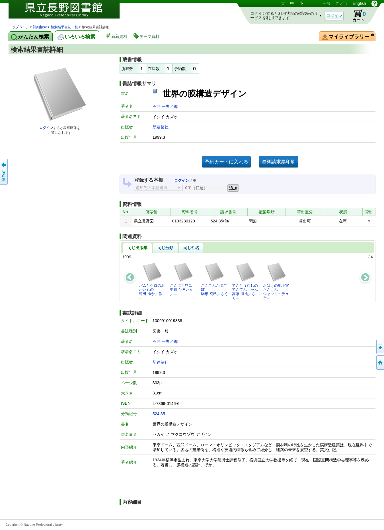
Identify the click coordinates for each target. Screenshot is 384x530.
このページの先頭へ (379, 347)
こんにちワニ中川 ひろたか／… (182, 279)
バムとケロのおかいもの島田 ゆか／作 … (152, 281)
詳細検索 (40, 27)
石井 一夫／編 (165, 106)
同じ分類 (165, 247)
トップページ (19, 27)
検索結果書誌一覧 (64, 27)
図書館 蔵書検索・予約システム (68, 12)
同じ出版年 (137, 247)
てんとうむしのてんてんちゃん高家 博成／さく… (245, 281)
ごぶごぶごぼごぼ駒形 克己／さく (214, 279)
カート (356, 15)
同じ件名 (191, 247)
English (359, 3)
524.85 (159, 414)
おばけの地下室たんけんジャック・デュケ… (276, 281)
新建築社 (161, 127)
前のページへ (4, 172)
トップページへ (379, 362)
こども (342, 3)
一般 (326, 3)
